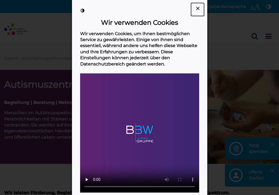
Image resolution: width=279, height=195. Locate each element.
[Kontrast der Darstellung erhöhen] (82, 10)
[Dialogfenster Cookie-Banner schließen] (197, 9)
